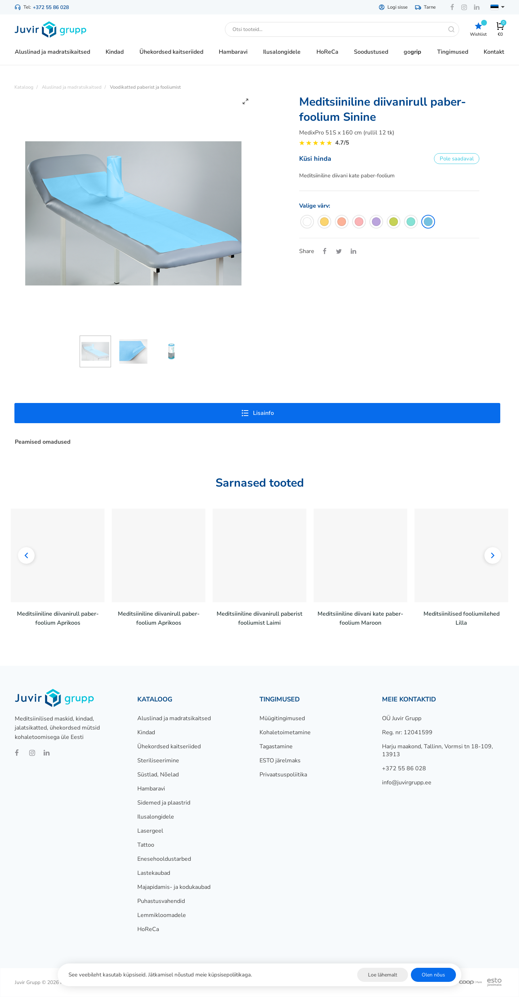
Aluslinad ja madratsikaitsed (174, 718)
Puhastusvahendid (161, 901)
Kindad (146, 732)
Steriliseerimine (158, 761)
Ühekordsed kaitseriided (169, 746)
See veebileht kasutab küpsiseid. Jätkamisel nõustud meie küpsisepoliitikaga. (160, 974)
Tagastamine (276, 746)
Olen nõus (433, 974)
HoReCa (148, 929)
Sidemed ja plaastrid (163, 803)
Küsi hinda (315, 158)
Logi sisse (393, 7)
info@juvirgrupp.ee (406, 782)
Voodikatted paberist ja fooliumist (145, 87)
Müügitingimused (282, 718)
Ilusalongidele (155, 817)
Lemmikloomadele (161, 915)
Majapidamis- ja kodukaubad (173, 887)
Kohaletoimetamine (285, 732)
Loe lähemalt (382, 974)
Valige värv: (314, 206)
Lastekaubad (153, 873)
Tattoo (145, 845)
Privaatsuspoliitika (283, 775)
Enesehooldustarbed (164, 859)
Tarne (425, 7)
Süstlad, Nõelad (158, 775)
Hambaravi (151, 789)
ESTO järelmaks (280, 761)
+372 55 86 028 (51, 7)
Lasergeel (150, 831)
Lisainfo (257, 413)
